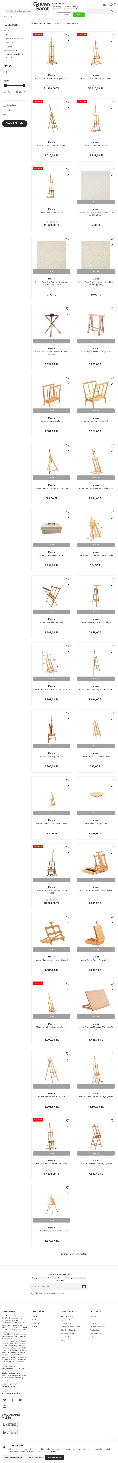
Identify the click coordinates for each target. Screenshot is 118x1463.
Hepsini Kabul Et (54, 1457)
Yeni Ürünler (95, 1330)
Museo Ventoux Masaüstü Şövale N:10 (95, 489)
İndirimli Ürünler (96, 1323)
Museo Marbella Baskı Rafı (51, 622)
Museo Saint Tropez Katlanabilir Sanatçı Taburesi (51, 353)
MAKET (34, 1327)
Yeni (6, 115)
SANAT (7, 31)
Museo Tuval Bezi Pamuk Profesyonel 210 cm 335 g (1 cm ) (51, 283)
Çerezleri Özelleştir (13, 1457)
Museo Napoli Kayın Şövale (52, 213)
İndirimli (8, 110)
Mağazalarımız (96, 1333)
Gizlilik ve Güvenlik (68, 1330)
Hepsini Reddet (35, 1457)
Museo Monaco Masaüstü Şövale (96, 757)
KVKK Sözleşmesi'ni (41, 1293)
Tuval (8, 35)
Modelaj (9, 43)
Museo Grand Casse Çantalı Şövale (96, 960)
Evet (79, 15)
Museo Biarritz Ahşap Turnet (96, 824)
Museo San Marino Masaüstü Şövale (51, 824)
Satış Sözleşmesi (67, 1323)
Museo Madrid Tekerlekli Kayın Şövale (51, 79)
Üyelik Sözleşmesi (68, 1320)
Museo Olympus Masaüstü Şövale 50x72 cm (95, 1028)
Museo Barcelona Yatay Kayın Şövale (96, 1164)
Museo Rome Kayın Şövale (96, 146)
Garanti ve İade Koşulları (70, 1327)
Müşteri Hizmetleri (98, 1327)
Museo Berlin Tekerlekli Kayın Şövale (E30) (51, 892)
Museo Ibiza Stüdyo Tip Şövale (51, 1097)
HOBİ (33, 1320)
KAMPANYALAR (11, 50)
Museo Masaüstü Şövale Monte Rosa (52, 489)
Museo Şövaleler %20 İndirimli (15, 55)
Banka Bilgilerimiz (68, 1333)
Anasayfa (6, 17)
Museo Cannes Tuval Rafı (52, 421)
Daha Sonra (64, 15)
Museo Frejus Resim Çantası (51, 555)
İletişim (93, 1337)
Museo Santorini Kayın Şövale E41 (51, 146)
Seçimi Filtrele (14, 123)
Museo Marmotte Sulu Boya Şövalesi (52, 960)
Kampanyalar (95, 1320)
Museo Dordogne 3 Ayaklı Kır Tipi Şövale (51, 1231)
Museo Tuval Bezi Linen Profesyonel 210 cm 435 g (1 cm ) (95, 283)
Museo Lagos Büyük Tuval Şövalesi (96, 352)
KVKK (63, 1340)
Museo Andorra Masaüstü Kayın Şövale (96, 555)
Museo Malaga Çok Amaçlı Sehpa (96, 622)
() (113, 4)
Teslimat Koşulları (67, 1316)
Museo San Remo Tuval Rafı (96, 421)
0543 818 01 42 (10, 1387)
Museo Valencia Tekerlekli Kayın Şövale (96, 1097)
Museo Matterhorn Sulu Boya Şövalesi (95, 891)
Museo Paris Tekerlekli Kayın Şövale (95, 79)
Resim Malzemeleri (14, 39)
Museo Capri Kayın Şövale (51, 757)
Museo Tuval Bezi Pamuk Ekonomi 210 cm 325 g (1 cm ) (96, 214)
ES (7, 72)
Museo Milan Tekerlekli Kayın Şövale (51, 1164)
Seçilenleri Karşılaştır (41, 23)
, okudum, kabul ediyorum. (49, 1293)
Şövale (9, 47)
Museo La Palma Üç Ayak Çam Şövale (95, 690)
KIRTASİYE (35, 1323)
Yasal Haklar (65, 1337)
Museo (51, 75)
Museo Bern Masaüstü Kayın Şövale (51, 1027)
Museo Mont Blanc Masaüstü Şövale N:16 (52, 690)
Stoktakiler (9, 105)
